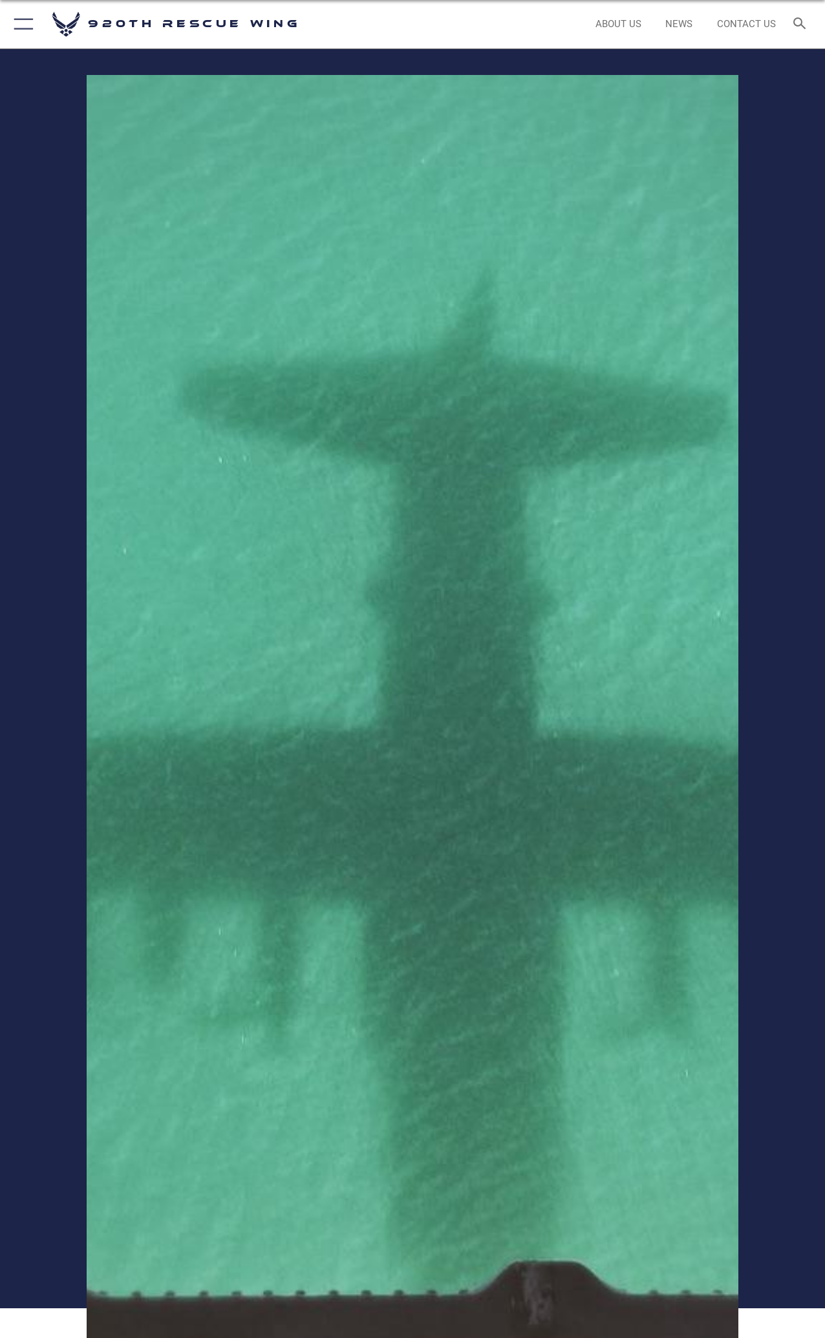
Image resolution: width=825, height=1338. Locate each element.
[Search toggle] (802, 24)
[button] (21, 24)
